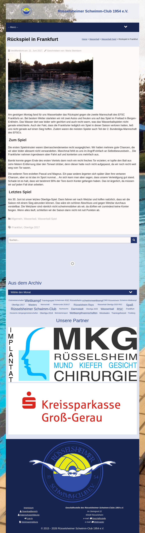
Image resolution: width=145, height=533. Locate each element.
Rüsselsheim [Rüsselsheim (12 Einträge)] (113, 300)
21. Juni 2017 (35, 50)
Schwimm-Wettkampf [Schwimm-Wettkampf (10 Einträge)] (128, 300)
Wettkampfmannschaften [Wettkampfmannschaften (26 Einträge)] (83, 313)
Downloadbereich (30, 511)
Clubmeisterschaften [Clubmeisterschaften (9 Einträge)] (16, 300)
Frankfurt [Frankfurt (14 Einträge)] (130, 309)
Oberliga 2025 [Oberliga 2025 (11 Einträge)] (92, 309)
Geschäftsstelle (99, 518)
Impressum (28, 508)
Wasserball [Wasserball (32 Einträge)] (107, 308)
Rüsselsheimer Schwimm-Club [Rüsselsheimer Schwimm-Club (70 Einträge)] (33, 309)
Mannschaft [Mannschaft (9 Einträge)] (45, 305)
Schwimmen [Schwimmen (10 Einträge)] (59, 300)
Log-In (30, 518)
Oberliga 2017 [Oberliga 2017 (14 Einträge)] (18, 305)
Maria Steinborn (73, 50)
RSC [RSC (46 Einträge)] (120, 309)
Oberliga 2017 (32, 227)
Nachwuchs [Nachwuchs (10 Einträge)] (63, 309)
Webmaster (99, 522)
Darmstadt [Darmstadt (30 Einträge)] (77, 308)
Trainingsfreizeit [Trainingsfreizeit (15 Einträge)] (118, 313)
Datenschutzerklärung (30, 515)
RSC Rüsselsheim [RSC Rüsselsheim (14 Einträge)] (73, 300)
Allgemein (16, 218)
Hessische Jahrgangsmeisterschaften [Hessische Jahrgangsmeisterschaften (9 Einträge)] (24, 313)
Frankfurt (17, 227)
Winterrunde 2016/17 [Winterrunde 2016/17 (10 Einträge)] (61, 305)
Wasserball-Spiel (47, 218)
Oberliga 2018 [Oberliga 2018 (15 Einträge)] (46, 313)
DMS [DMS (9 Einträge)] (106, 300)
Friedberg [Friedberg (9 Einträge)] (131, 313)
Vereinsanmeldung (29, 522)
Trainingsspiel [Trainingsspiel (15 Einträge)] (47, 300)
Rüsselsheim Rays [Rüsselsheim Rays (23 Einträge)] (84, 304)
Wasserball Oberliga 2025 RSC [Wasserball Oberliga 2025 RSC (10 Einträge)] (110, 305)
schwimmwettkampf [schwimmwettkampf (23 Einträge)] (93, 300)
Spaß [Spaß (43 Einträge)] (129, 304)
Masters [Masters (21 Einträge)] (32, 304)
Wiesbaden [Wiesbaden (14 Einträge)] (104, 313)
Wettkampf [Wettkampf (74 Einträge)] (33, 300)
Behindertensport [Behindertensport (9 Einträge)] (61, 313)
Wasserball (30, 218)
